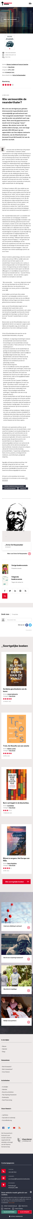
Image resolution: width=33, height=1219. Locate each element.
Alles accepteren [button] (9, 1212)
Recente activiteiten (7, 1092)
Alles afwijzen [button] (24, 1212)
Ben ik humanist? (6, 1067)
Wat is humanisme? (7, 1069)
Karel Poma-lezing (6, 1100)
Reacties (7, 57)
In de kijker (4, 1087)
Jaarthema (4, 1115)
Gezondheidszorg (6, 1120)
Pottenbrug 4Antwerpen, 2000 (13, 1187)
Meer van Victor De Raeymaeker (17, 553)
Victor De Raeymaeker (19, 75)
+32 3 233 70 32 (12, 1172)
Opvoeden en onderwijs (8, 1118)
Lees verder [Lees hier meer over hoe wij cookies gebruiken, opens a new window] (12, 1202)
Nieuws (3, 1046)
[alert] (16, 1204)
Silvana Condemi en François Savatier (17, 64)
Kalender (4, 1049)
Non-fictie (11, 67)
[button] (16, 1216)
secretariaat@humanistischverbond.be (19, 1179)
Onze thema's (5, 1072)
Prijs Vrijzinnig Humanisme (8, 1095)
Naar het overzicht (10, 19)
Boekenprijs (5, 1097)
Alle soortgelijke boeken (14, 882)
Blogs (3, 1052)
